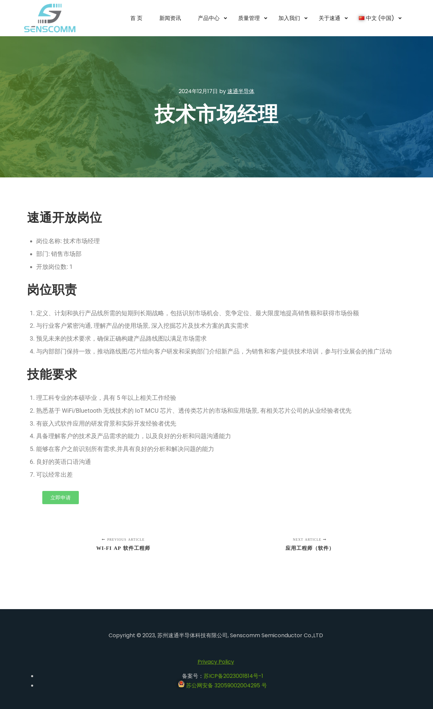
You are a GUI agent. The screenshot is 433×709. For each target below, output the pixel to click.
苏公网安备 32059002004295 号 (222, 685)
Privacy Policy (216, 662)
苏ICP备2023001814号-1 (233, 676)
